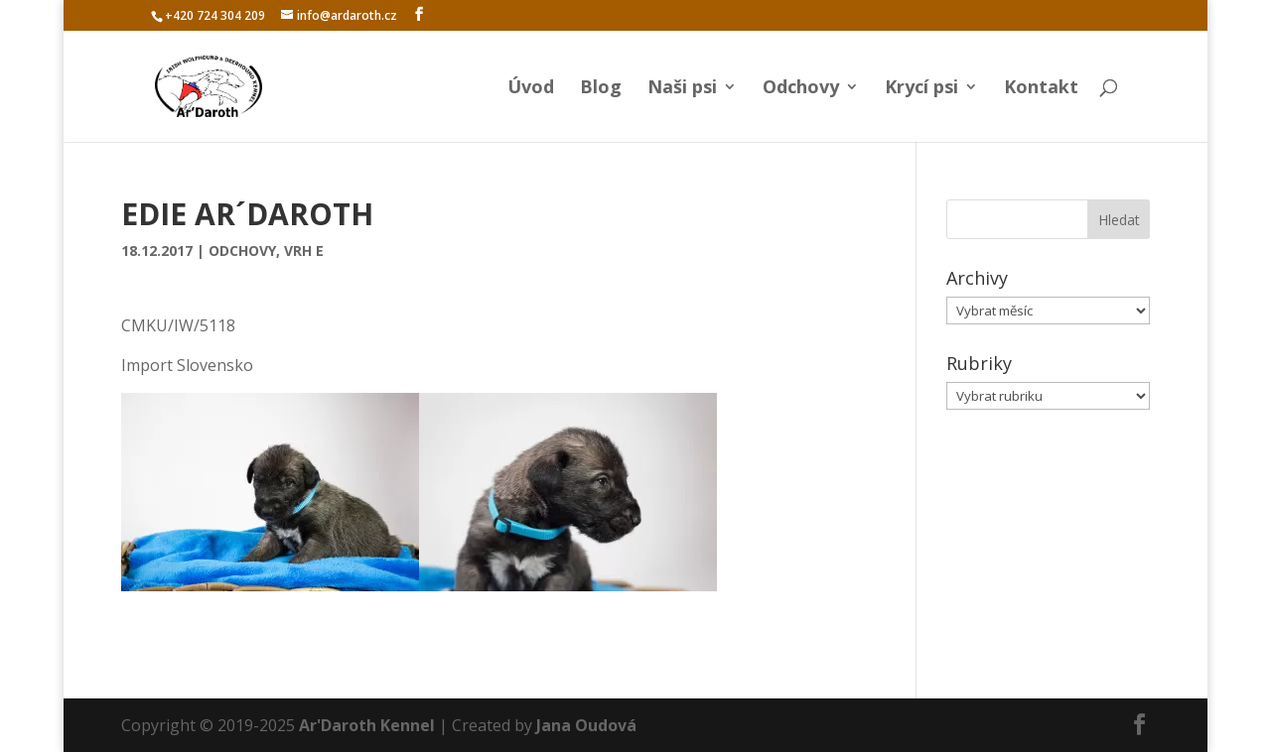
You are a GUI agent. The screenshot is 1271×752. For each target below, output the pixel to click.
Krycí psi (921, 88)
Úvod (530, 88)
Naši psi (682, 88)
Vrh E (304, 250)
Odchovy (801, 88)
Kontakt (1041, 88)
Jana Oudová (586, 725)
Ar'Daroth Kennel (367, 725)
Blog (601, 88)
